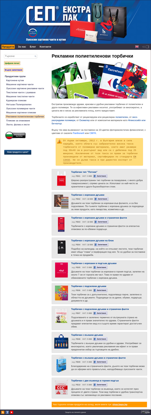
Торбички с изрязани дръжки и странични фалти (99, 217)
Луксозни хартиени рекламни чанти (25, 88)
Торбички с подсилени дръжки (88, 286)
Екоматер (84, 120)
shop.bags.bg (119, 404)
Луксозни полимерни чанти (20, 108)
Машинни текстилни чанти (20, 96)
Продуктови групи (15, 76)
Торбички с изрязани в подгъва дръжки (93, 263)
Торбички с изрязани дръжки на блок (92, 240)
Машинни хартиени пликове (21, 112)
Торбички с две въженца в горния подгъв (95, 380)
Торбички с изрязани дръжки (87, 195)
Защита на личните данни (75, 412)
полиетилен (121, 117)
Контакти (45, 46)
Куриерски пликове (16, 100)
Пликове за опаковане (18, 120)
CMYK (92, 133)
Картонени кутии (15, 80)
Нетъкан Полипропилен (18, 104)
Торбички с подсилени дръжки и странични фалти (100, 309)
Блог (33, 46)
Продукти (8, 46)
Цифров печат (12, 63)
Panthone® (78, 133)
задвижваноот (145, 411)
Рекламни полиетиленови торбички (25, 116)
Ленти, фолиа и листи (18, 124)
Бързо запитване (13, 70)
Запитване (101, 176)
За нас (22, 46)
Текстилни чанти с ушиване (21, 92)
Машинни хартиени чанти (19, 84)
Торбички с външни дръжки (87, 335)
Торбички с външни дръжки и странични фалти (98, 357)
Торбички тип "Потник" (84, 172)
